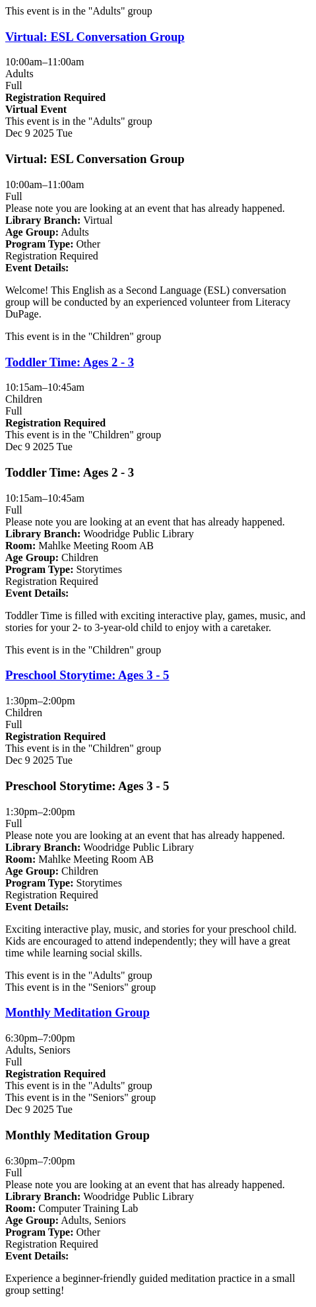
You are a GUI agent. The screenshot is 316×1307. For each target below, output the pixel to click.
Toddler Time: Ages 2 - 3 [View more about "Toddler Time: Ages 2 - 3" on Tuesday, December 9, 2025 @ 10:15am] (69, 362)
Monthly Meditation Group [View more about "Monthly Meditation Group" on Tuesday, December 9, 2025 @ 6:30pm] (77, 1012)
